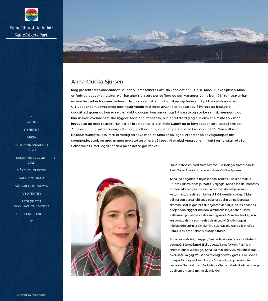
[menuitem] (31, 121)
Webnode (39, 295)
